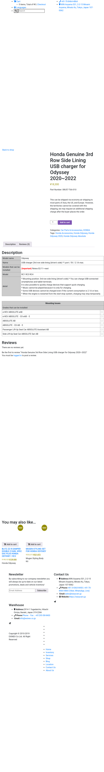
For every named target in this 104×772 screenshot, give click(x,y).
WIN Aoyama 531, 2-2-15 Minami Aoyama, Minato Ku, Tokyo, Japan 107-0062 (76, 7)
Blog (48, 661)
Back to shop (8, 150)
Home (48, 649)
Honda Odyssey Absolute (74, 236)
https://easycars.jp (77, 597)
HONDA (86, 230)
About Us (50, 670)
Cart (17, 1)
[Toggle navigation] (12, 20)
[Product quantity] (53, 222)
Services (49, 655)
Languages (20, 7)
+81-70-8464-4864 (68, 1)
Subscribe (41, 590)
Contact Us (51, 667)
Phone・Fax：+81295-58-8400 (36, 615)
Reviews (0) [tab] (24, 244)
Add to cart (65, 222)
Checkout (41, 4)
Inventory (50, 652)
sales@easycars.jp (73, 594)
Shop (48, 658)
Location (50, 664)
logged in (18, 355)
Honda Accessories (64, 233)
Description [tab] (10, 244)
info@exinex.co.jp (28, 618)
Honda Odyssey (80, 233)
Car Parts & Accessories (71, 230)
